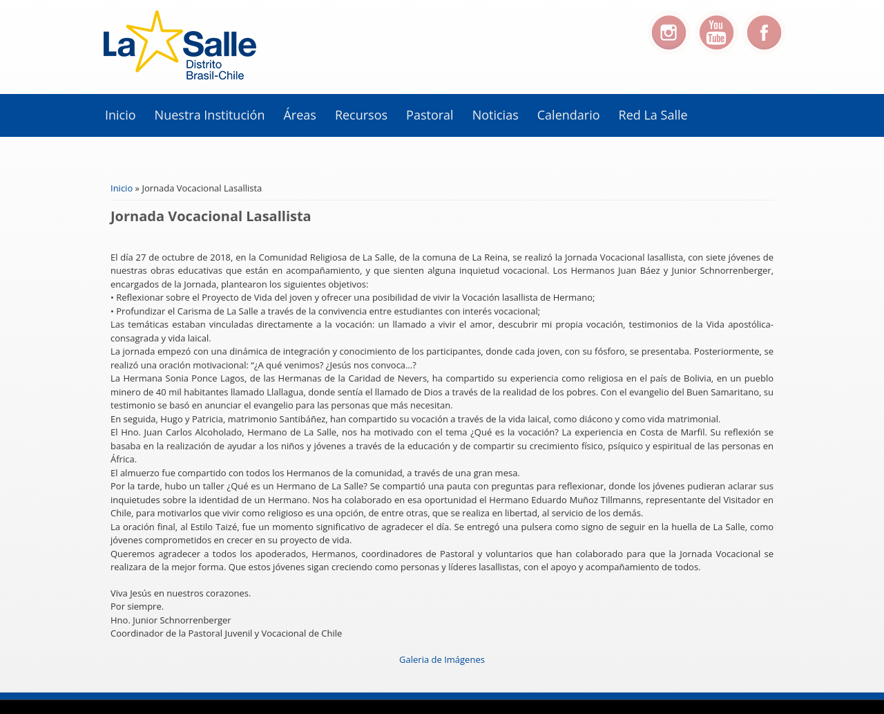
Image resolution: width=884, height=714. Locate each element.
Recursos (361, 114)
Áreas (299, 114)
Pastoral (430, 114)
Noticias (495, 114)
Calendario (568, 114)
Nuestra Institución (210, 114)
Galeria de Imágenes (442, 659)
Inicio (120, 114)
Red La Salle (653, 114)
